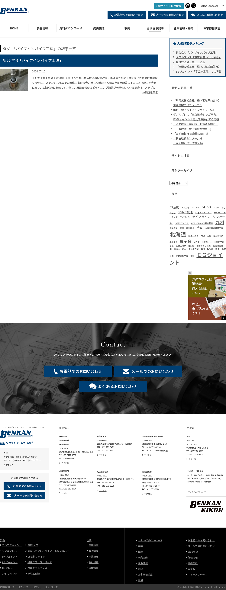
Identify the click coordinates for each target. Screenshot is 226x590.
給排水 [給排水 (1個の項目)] (177, 249)
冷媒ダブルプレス (37, 568)
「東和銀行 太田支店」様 (188, 143)
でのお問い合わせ (80, 371)
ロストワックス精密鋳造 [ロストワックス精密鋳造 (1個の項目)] (202, 223)
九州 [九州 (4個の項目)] (219, 222)
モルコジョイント (12, 545)
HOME (14, 28)
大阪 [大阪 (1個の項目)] (203, 235)
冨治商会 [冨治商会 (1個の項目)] (190, 228)
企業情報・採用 (183, 28)
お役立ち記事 (155, 28)
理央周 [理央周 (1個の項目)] (191, 245)
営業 (140, 546)
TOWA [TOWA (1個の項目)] (216, 207)
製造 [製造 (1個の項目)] (203, 249)
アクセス (9, 464)
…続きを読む (150, 92)
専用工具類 (33, 573)
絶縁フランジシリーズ (39, 562)
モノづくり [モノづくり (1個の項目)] (185, 217)
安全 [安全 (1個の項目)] (209, 235)
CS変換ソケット (36, 556)
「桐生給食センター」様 (187, 138)
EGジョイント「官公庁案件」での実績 (198, 71)
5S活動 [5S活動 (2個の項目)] (174, 207)
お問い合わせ (117, 386)
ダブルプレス (9, 550)
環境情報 (93, 568)
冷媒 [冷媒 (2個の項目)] (199, 227)
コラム (191, 569)
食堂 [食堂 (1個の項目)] (192, 256)
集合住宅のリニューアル (190, 62)
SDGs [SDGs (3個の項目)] (206, 207)
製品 (2, 540)
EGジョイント (10, 562)
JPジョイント (9, 573)
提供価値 (99, 28)
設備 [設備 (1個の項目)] (217, 249)
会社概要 (93, 550)
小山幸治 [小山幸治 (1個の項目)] (174, 241)
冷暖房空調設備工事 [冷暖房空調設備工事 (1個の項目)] (214, 228)
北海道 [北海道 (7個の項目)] (178, 234)
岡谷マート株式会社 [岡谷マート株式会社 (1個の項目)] (202, 241)
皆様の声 (193, 563)
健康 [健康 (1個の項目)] (182, 228)
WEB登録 (193, 551)
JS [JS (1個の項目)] (193, 207)
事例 (127, 28)
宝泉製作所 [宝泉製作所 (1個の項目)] (218, 235)
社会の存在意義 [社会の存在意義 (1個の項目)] (203, 245)
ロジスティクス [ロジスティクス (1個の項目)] (182, 223)
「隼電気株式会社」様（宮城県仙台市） (197, 100)
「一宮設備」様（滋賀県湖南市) (192, 129)
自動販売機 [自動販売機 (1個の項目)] (194, 249)
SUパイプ (32, 545)
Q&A (140, 569)
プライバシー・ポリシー (29, 586)
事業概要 (93, 556)
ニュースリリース (197, 574)
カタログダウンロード (150, 540)
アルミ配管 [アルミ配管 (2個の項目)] (185, 212)
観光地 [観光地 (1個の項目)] (210, 249)
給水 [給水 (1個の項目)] (184, 249)
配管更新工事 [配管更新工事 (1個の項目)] (182, 256)
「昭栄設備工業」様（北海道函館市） (198, 66)
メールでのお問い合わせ (201, 546)
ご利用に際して (7, 586)
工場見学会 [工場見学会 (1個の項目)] (219, 241)
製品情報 (42, 28)
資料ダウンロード (70, 28)
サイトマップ (51, 586)
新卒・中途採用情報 (169, 6)
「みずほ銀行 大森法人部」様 (190, 133)
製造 (140, 551)
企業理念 (93, 545)
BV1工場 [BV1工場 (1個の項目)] (185, 207)
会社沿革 (93, 562)
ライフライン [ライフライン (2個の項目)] (201, 216)
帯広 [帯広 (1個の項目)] (171, 245)
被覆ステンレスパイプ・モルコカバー (48, 550)
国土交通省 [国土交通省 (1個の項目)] (193, 235)
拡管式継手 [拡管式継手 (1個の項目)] (181, 245)
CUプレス (7, 568)
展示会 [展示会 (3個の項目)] (185, 241)
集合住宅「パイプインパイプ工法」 (33, 60)
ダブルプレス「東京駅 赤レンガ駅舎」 (198, 57)
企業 (89, 540)
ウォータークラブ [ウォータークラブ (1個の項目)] (203, 212)
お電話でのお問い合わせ (201, 540)
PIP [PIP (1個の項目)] (197, 207)
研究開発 (143, 557)
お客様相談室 (211, 28)
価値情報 (193, 557)
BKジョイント (10, 556)
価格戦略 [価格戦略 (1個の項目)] (174, 228)
